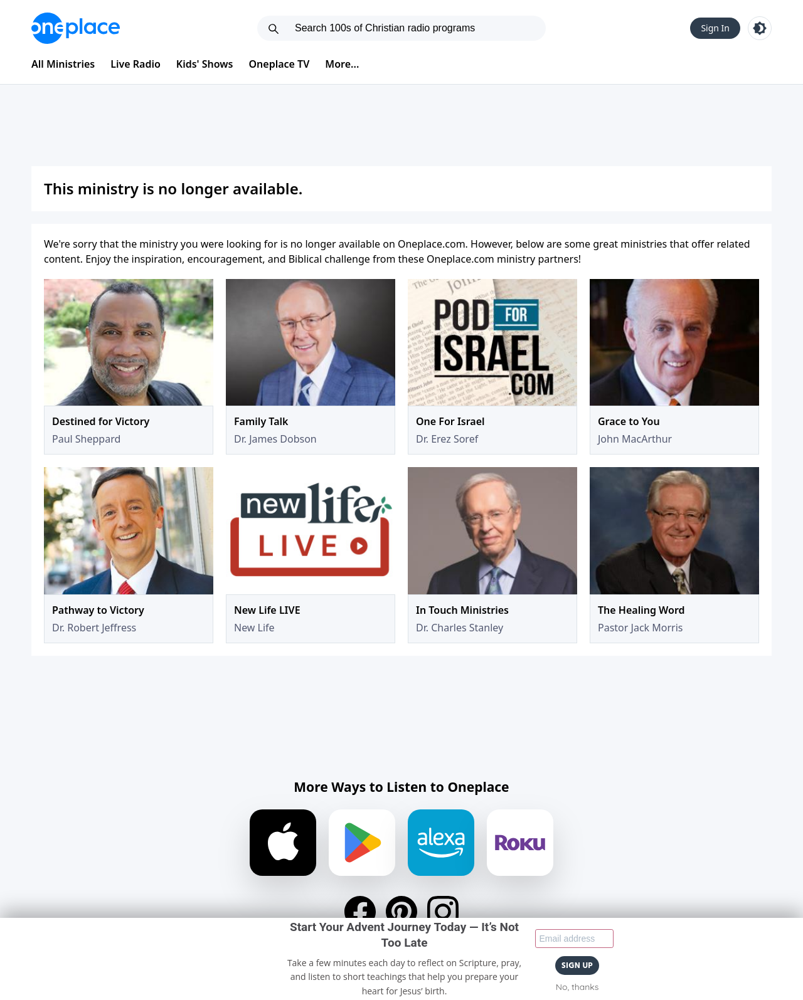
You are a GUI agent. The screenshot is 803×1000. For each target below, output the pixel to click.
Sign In (715, 28)
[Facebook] (360, 911)
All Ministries (63, 64)
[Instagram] (443, 911)
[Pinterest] (401, 911)
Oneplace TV (279, 64)
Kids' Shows (204, 64)
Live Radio (135, 64)
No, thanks (577, 986)
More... (342, 64)
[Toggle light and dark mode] (760, 28)
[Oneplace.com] (75, 28)
